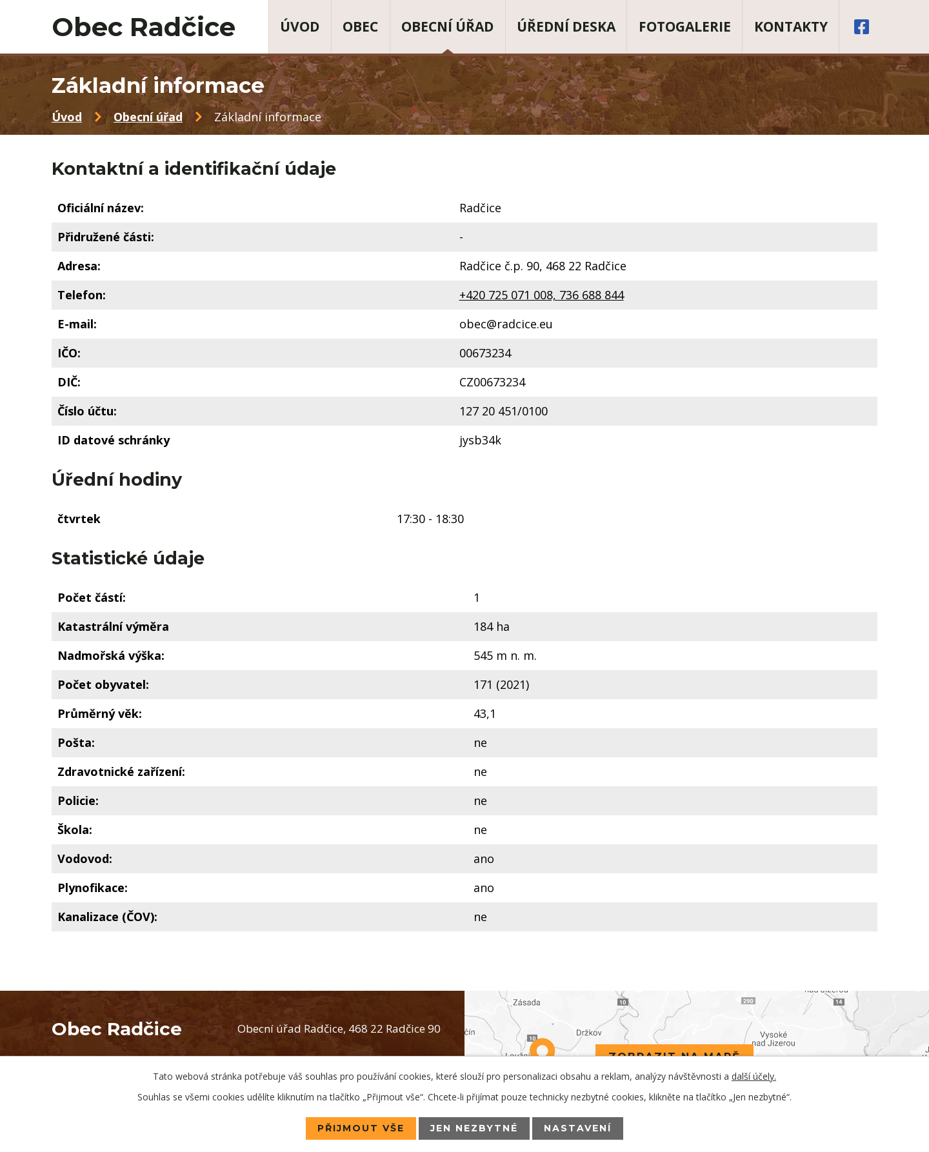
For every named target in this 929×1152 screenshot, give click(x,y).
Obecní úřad (447, 26)
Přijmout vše (361, 1128)
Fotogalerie (685, 26)
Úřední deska (566, 26)
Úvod (299, 26)
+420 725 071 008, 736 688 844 (541, 295)
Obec (360, 26)
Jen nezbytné (474, 1128)
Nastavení (578, 1128)
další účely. (754, 1076)
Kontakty (791, 26)
